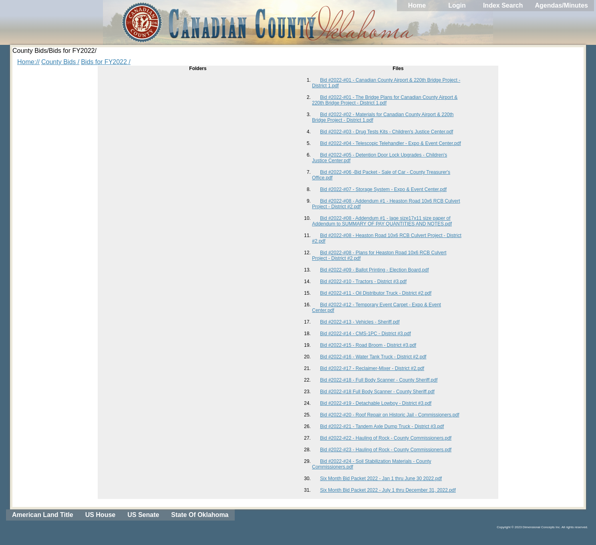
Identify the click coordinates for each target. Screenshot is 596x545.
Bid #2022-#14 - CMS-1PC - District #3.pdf (365, 333)
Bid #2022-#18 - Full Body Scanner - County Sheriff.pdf (378, 380)
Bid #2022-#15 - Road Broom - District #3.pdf (368, 345)
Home (417, 5)
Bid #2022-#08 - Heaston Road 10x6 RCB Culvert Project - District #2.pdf (386, 238)
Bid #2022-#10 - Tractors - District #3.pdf (363, 281)
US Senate (143, 514)
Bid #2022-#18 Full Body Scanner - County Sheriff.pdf (377, 391)
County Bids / (60, 61)
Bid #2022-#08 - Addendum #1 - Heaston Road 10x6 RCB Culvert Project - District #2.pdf (386, 203)
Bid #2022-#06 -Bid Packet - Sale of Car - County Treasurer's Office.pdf (381, 175)
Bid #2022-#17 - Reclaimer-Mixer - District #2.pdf (372, 368)
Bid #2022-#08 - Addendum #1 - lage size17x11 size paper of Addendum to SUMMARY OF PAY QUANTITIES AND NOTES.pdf (382, 221)
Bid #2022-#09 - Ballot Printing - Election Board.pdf (374, 270)
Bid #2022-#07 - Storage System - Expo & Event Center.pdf (383, 189)
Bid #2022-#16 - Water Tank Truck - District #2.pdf (373, 357)
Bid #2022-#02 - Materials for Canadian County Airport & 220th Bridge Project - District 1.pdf (383, 117)
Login (457, 5)
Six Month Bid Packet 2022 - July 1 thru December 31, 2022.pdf (388, 490)
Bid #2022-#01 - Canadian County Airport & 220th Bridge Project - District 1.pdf (386, 82)
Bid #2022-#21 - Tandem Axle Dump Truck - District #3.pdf (382, 426)
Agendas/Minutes (561, 5)
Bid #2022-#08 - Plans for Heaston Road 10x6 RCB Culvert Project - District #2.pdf (379, 255)
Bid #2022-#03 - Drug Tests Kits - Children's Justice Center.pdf (386, 132)
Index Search (503, 5)
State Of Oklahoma (199, 514)
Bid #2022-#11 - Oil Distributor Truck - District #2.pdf (375, 293)
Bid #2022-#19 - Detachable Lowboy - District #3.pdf (375, 403)
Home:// (28, 61)
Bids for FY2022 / (106, 61)
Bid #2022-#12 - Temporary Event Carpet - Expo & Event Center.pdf (376, 307)
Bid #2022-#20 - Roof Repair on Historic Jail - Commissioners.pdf (389, 415)
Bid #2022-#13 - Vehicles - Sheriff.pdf (360, 322)
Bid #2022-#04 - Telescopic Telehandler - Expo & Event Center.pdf (390, 143)
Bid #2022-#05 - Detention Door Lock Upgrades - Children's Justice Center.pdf (379, 157)
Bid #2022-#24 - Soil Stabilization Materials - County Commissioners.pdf (371, 464)
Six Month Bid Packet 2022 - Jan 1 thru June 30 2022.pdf (381, 478)
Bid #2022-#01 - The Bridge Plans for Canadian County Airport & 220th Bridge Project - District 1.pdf (384, 100)
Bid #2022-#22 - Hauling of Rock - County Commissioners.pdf (385, 438)
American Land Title (42, 514)
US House (100, 514)
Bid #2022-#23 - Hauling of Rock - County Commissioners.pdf (385, 449)
